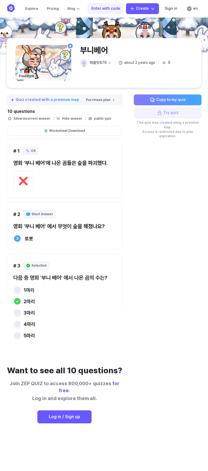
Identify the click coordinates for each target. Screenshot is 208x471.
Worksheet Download (64, 131)
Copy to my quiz (168, 100)
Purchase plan (100, 100)
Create (142, 8)
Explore (31, 8)
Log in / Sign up (64, 416)
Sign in (171, 8)
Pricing (53, 8)
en (192, 8)
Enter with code (105, 8)
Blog (73, 8)
